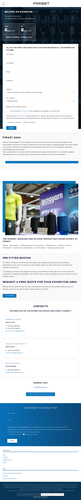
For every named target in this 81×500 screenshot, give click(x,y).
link (61, 489)
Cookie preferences (10, 478)
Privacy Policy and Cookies (12, 473)
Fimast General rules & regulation (40, 394)
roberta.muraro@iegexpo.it (15, 331)
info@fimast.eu (40, 387)
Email (9, 420)
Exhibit (5, 457)
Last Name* (10, 63)
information (24, 111)
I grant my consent (14, 122)
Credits (5, 476)
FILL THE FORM (9, 295)
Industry (9, 89)
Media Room (7, 460)
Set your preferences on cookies (28, 494)
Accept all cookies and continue (52, 494)
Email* (8, 72)
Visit (4, 455)
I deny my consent (29, 122)
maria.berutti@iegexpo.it (14, 353)
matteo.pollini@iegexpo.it (14, 372)
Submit (11, 128)
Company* (9, 80)
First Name (11, 413)
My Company (10, 98)
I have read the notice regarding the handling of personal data (33, 111)
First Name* (10, 54)
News (5, 462)
